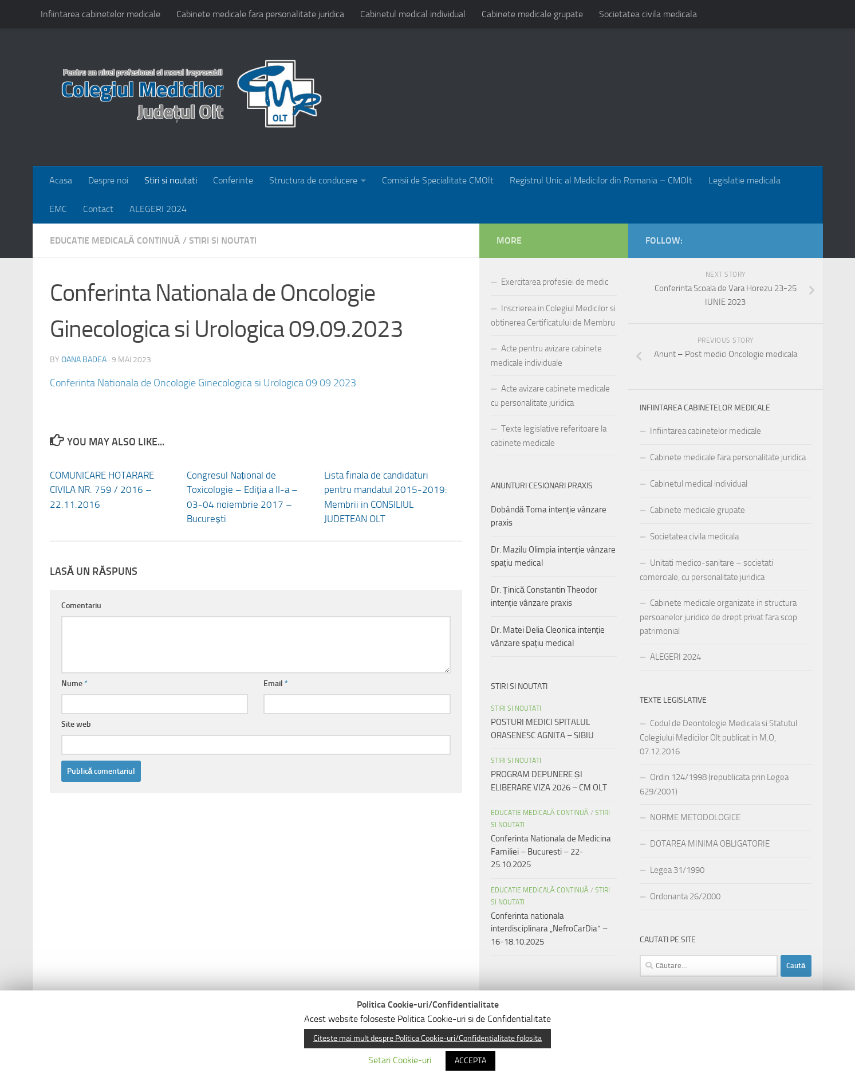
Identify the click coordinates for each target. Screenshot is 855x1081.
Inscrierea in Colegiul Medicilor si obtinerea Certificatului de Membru (553, 315)
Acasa (60, 180)
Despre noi (108, 180)
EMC (58, 208)
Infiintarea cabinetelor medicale (100, 14)
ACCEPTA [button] (470, 1061)
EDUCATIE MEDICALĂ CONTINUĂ (115, 240)
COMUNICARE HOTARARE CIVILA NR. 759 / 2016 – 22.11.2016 (102, 489)
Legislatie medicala (744, 180)
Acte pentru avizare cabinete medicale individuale (546, 355)
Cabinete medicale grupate (532, 14)
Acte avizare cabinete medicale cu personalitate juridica (550, 395)
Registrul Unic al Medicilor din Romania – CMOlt (601, 180)
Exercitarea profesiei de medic (554, 282)
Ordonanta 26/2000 (685, 896)
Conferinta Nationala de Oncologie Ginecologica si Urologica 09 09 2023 (203, 383)
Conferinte (233, 180)
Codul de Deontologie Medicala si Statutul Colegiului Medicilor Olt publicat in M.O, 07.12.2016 (718, 737)
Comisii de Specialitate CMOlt (438, 180)
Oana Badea (84, 360)
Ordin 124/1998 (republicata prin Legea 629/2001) (714, 784)
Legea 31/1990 (677, 870)
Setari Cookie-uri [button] (399, 1060)
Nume (74, 683)
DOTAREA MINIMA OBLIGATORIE (710, 844)
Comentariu (81, 605)
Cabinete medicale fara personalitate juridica (260, 14)
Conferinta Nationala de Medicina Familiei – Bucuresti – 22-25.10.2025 (551, 851)
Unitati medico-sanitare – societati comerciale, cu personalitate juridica (706, 570)
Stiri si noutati (170, 180)
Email (275, 683)
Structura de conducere (313, 180)
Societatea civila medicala (648, 14)
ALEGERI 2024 (158, 208)
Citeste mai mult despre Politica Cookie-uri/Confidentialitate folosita (427, 1038)
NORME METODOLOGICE (695, 817)
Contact (98, 208)
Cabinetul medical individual (413, 14)
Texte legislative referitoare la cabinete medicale (548, 436)
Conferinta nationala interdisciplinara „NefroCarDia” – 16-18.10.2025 (549, 929)
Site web (76, 724)
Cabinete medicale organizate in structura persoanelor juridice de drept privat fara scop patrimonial (718, 617)
